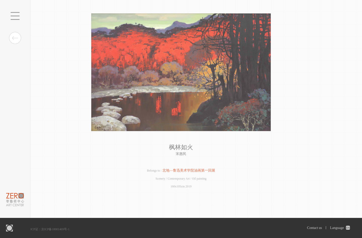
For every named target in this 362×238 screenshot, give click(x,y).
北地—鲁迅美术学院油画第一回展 (188, 171)
